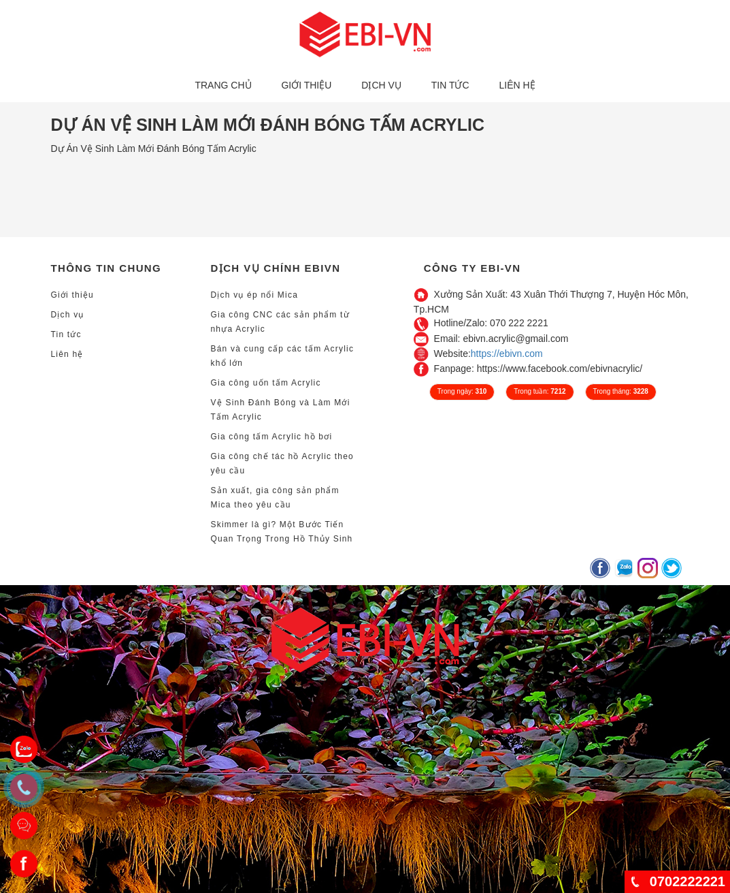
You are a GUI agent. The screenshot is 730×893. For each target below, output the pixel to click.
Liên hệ (517, 85)
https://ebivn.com (507, 353)
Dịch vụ (381, 85)
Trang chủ (223, 85)
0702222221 (687, 881)
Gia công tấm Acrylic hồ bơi (272, 436)
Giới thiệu (306, 85)
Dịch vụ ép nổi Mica (255, 295)
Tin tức (450, 85)
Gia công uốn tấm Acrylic (266, 383)
